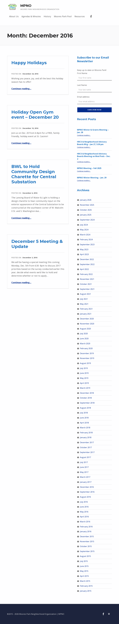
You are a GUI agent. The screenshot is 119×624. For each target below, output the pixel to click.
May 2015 (84, 571)
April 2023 (84, 254)
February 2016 (86, 526)
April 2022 (84, 269)
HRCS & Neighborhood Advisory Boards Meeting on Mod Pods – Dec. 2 (93, 156)
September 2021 (87, 289)
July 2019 (84, 368)
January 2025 (85, 214)
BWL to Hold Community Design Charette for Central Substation (33, 174)
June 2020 (84, 338)
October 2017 (86, 447)
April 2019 (84, 383)
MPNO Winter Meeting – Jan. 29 (91, 177)
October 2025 (86, 210)
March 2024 (85, 234)
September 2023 (87, 244)
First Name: (82, 73)
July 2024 (84, 224)
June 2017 (84, 467)
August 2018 (85, 408)
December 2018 (87, 393)
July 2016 (84, 502)
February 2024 (86, 239)
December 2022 (87, 259)
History (47, 16)
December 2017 (87, 442)
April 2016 (84, 516)
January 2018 (85, 437)
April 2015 (84, 576)
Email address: (83, 97)
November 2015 (87, 541)
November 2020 (87, 323)
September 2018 (87, 403)
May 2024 (84, 229)
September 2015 (87, 551)
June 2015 (84, 566)
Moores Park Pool (63, 16)
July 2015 (84, 561)
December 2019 (87, 353)
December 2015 (87, 536)
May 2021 (84, 304)
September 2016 (87, 492)
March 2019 (85, 388)
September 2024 (87, 219)
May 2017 (84, 472)
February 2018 (86, 432)
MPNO (25, 6)
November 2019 (87, 358)
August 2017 (85, 457)
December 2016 (87, 487)
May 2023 (84, 249)
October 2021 (86, 284)
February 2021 (86, 309)
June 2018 (84, 417)
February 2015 (86, 586)
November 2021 (87, 279)
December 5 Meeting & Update (37, 244)
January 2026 (85, 200)
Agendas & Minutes (31, 16)
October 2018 (86, 398)
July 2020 (84, 333)
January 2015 (85, 591)
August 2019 (85, 363)
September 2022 (87, 264)
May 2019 (84, 378)
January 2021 (85, 314)
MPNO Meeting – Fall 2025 (89, 168)
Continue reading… (21, 88)
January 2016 (85, 531)
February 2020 (86, 348)
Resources (79, 16)
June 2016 (84, 506)
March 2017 (85, 477)
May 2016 (84, 511)
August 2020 (85, 328)
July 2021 (84, 299)
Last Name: (82, 85)
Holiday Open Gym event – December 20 (35, 114)
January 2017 (85, 482)
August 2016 (85, 497)
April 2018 (84, 422)
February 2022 (86, 274)
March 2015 (85, 581)
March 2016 (85, 521)
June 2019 (84, 373)
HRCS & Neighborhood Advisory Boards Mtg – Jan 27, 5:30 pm (92, 143)
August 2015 (85, 556)
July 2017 (84, 462)
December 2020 (87, 318)
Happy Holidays (29, 62)
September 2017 (87, 452)
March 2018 (85, 427)
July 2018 (84, 412)
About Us (14, 16)
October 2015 (86, 546)
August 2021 (85, 294)
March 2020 (85, 343)
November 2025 (87, 205)
